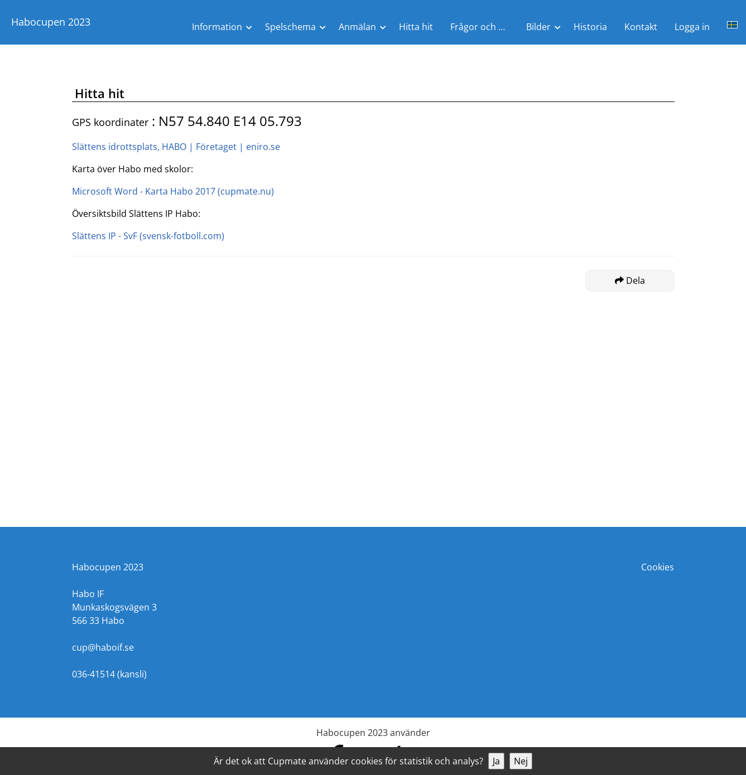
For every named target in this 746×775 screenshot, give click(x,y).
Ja (496, 761)
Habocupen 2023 (50, 21)
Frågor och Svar (483, 27)
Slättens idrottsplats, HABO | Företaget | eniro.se (176, 147)
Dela (630, 280)
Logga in (692, 27)
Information (217, 27)
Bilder (538, 27)
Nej (521, 761)
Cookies (657, 567)
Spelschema (290, 27)
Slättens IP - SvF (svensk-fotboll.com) (148, 236)
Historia (590, 27)
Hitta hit (416, 27)
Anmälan (357, 27)
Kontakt (640, 27)
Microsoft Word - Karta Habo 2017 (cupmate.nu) (173, 191)
